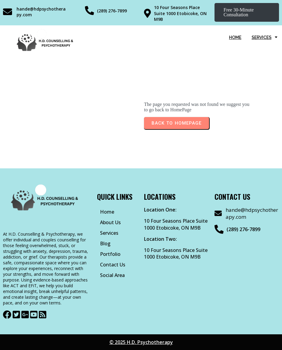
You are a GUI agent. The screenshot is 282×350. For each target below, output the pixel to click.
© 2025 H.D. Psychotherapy (141, 342)
